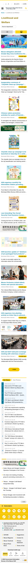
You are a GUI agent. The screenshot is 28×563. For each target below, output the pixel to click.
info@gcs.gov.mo (8, 528)
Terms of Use (20, 545)
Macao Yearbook (8, 540)
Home (2, 12)
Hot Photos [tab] (17, 380)
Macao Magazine (8, 537)
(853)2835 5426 (19, 530)
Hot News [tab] (6, 380)
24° (17, 4)
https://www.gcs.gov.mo (10, 526)
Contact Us (20, 537)
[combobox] (8, 27)
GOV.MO (6, 534)
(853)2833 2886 (8, 530)
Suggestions (20, 534)
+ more (23, 501)
